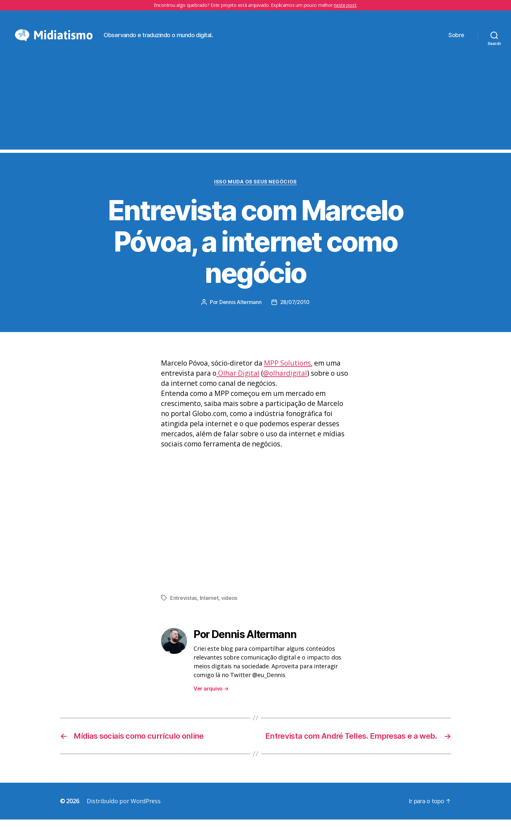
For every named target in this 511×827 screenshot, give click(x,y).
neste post (345, 5)
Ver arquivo (211, 696)
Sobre (456, 38)
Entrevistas (183, 605)
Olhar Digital (237, 380)
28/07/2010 (295, 310)
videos (229, 605)
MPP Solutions (287, 370)
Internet (209, 605)
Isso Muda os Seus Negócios (255, 189)
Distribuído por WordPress (123, 808)
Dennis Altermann (240, 310)
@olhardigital (285, 380)
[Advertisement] (255, 111)
